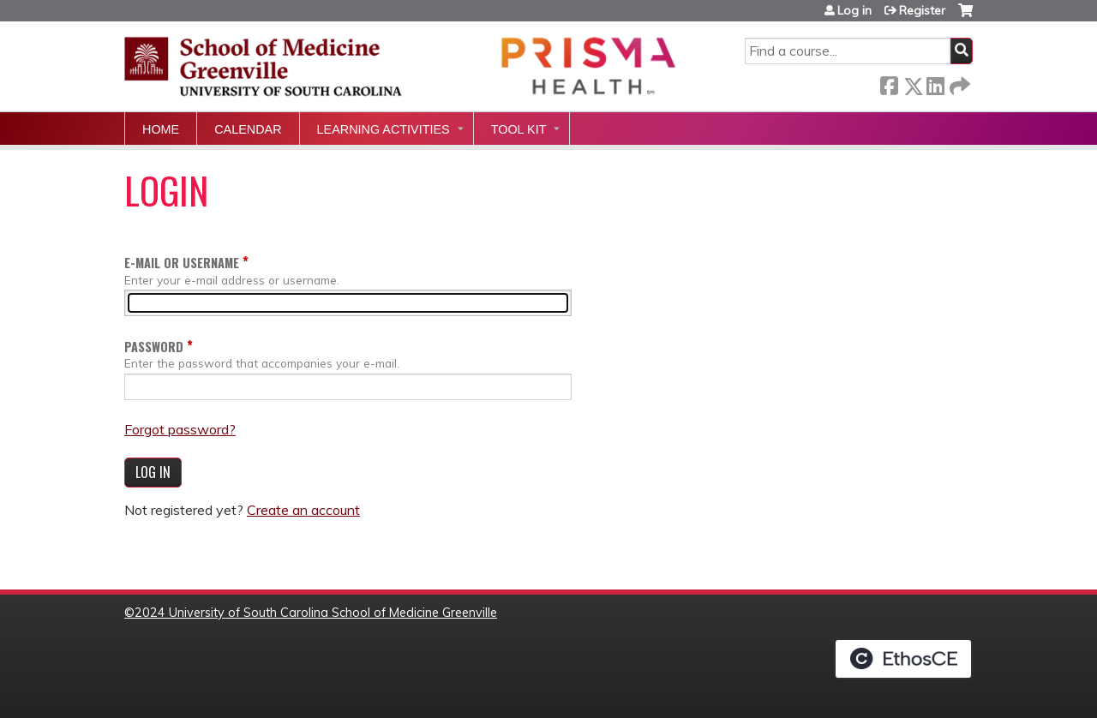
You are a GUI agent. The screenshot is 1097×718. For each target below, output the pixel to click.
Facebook (888, 83)
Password (153, 347)
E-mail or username (181, 263)
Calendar (247, 129)
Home (160, 129)
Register (922, 10)
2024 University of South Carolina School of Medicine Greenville (316, 612)
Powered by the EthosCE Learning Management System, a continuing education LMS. (903, 658)
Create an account (303, 509)
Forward (958, 83)
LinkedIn (935, 83)
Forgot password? (180, 429)
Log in (854, 10)
